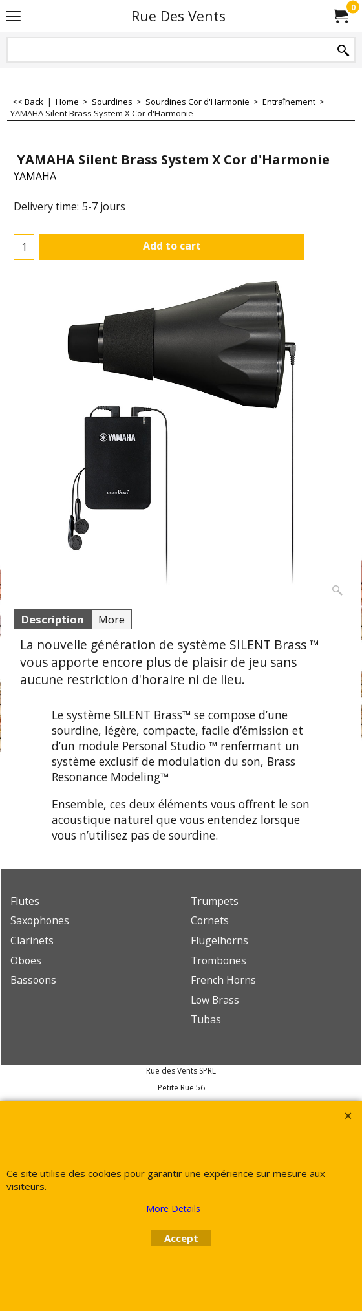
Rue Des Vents (178, 15)
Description (52, 619)
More (111, 619)
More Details (173, 1208)
